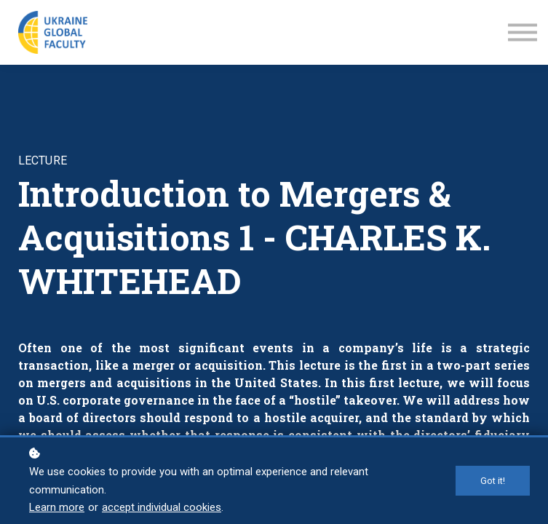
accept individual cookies (161, 507)
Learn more (56, 507)
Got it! (492, 480)
